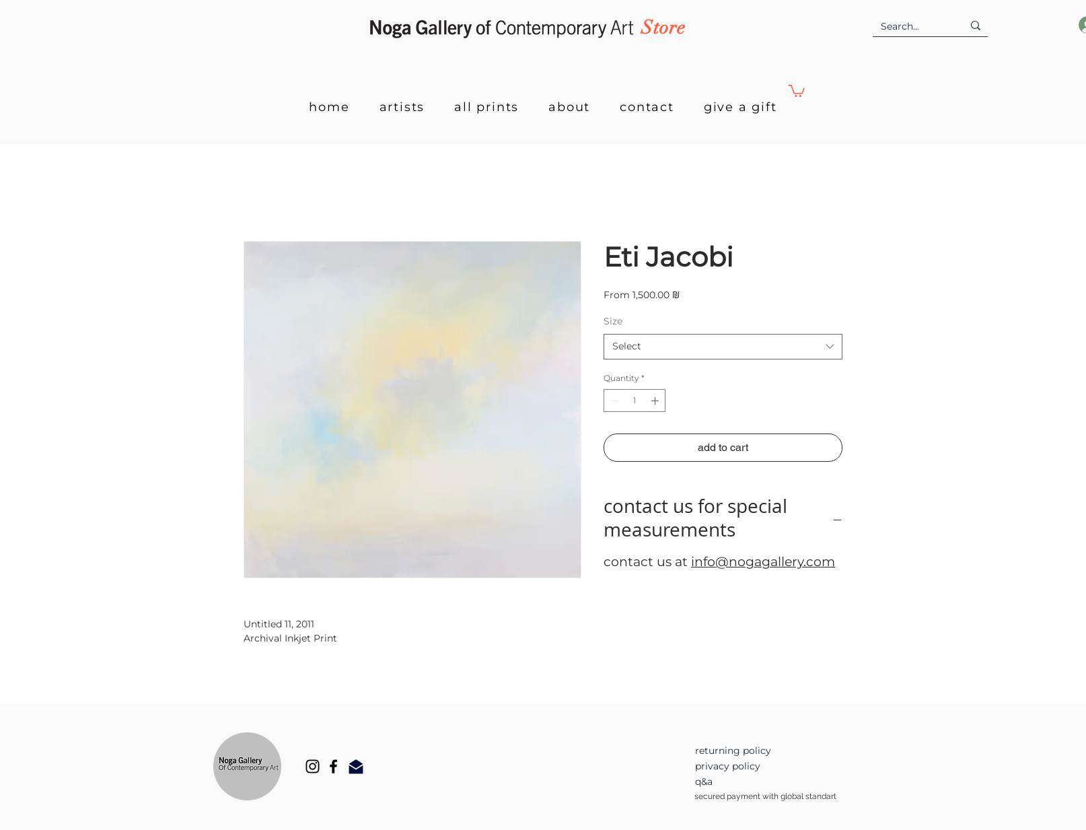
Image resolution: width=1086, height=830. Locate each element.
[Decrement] (613, 400)
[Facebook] (333, 766)
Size (613, 321)
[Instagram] (312, 766)
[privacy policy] (753, 766)
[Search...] (912, 27)
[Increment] (656, 400)
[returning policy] (753, 751)
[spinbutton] (634, 400)
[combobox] (723, 346)
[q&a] (753, 782)
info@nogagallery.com (763, 561)
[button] (797, 90)
